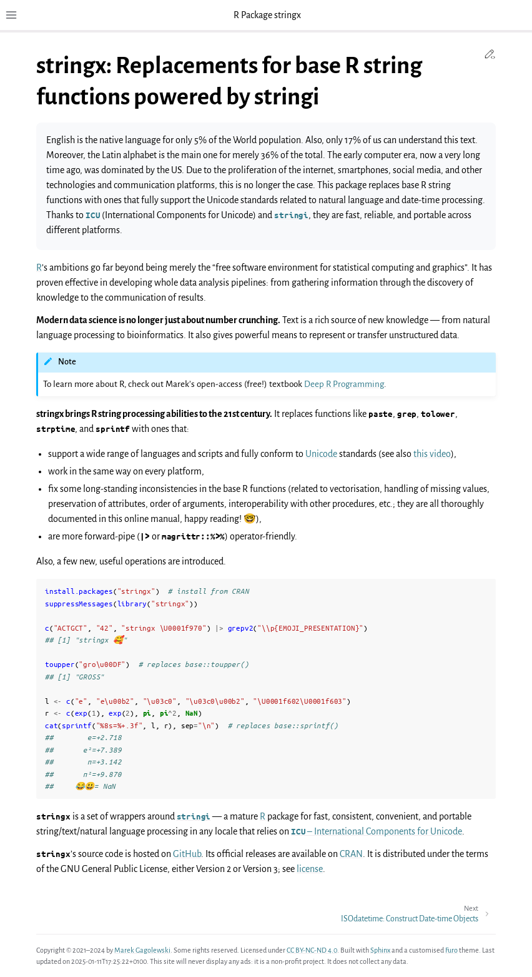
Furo (451, 950)
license (310, 869)
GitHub (187, 854)
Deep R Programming (344, 384)
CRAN (351, 854)
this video (432, 454)
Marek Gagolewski (142, 950)
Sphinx (380, 950)
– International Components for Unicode (376, 831)
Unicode (321, 454)
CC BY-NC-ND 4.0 (312, 950)
